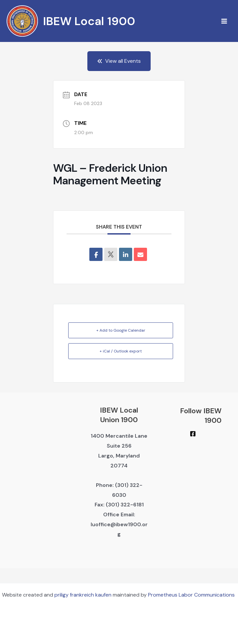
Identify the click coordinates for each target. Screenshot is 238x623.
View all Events (119, 60)
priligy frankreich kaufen (82, 594)
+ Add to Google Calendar (120, 330)
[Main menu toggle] (224, 21)
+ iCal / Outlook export (121, 351)
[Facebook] (193, 434)
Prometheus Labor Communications (192, 594)
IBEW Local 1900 (89, 21)
